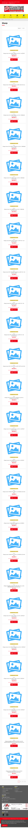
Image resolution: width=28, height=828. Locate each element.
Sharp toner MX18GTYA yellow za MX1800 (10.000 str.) (14, 492)
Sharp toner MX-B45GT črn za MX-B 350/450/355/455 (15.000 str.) (14, 772)
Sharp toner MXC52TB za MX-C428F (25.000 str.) (14, 84)
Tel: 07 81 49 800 (5, 3)
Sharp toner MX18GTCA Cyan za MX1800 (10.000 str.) (14, 555)
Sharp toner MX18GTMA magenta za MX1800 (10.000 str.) (14, 524)
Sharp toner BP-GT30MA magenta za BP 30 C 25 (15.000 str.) (14, 272)
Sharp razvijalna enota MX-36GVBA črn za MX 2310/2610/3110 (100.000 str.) (14, 586)
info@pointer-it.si (12, 3)
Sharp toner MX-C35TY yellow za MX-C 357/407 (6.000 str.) (14, 616)
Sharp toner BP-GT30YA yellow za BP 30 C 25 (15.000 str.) (14, 241)
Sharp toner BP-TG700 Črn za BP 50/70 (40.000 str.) (14, 367)
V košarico (14, 59)
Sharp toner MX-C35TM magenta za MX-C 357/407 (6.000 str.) (14, 648)
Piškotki (4, 791)
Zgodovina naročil (18, 791)
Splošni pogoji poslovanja (7, 788)
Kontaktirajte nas (6, 792)
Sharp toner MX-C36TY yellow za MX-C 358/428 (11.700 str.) (14, 116)
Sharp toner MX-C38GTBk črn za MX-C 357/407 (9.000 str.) (14, 710)
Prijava (16, 790)
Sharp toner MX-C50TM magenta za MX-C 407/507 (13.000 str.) (14, 398)
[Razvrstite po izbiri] (19, 28)
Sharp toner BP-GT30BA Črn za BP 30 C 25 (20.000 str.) (14, 335)
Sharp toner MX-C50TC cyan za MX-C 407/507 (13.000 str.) (14, 429)
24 (23, 28)
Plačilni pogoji (5, 790)
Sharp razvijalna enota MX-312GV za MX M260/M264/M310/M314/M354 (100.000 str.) (14, 742)
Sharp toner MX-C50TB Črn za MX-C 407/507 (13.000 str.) (14, 461)
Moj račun (17, 788)
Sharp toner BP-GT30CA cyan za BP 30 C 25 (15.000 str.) (14, 304)
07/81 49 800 (5, 800)
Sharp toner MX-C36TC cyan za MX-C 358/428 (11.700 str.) (14, 178)
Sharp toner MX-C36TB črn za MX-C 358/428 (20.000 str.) (14, 210)
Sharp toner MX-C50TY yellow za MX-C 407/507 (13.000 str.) (14, 54)
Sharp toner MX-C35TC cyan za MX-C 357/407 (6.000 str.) (14, 679)
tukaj (15, 823)
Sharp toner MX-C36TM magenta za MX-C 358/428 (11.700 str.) (14, 147)
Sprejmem (5, 825)
